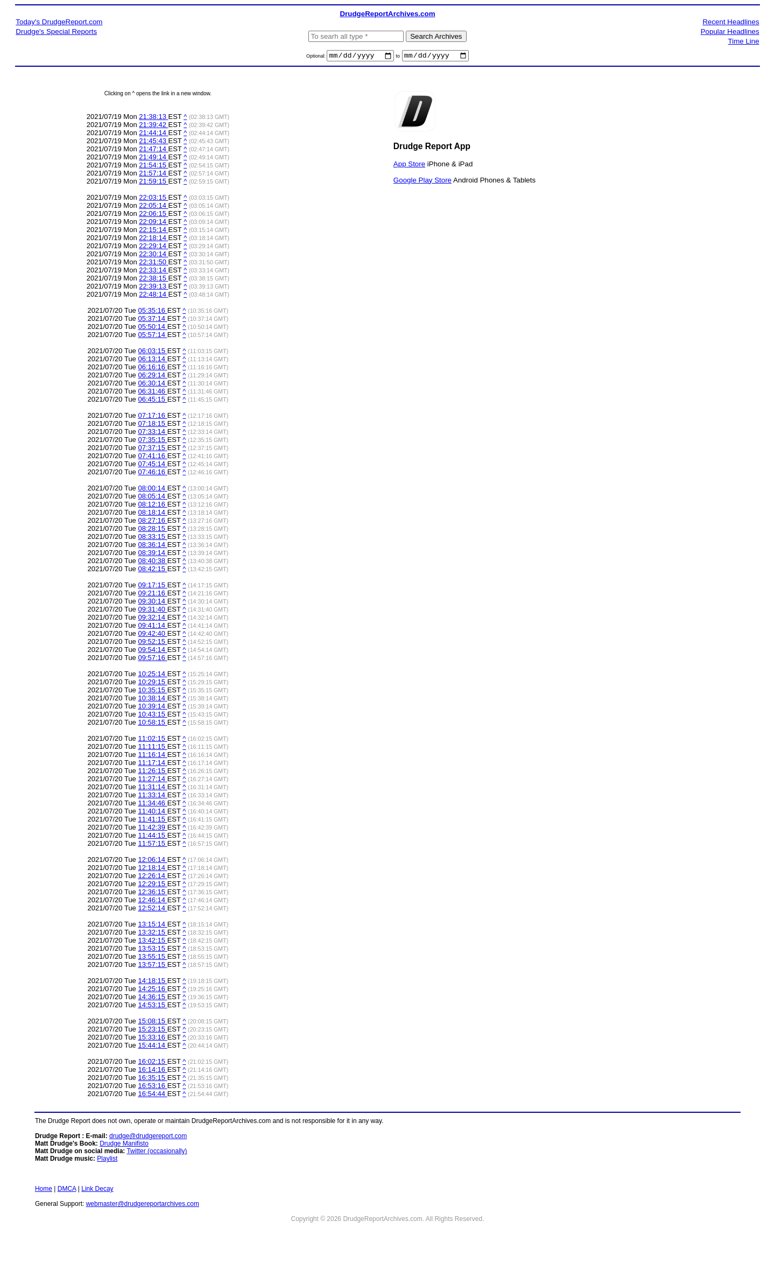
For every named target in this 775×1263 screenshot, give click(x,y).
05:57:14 (152, 336)
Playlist (107, 1160)
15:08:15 (152, 1023)
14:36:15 (152, 998)
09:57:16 (152, 659)
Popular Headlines (730, 31)
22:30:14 (153, 255)
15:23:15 (152, 1031)
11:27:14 (152, 780)
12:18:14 (152, 869)
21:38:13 (153, 118)
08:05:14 (152, 498)
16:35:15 (152, 1079)
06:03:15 (152, 352)
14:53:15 (152, 1006)
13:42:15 (152, 942)
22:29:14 (153, 247)
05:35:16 (152, 312)
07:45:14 (152, 465)
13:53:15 (152, 950)
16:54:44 (152, 1095)
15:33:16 (152, 1039)
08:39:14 (152, 554)
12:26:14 (152, 877)
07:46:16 (152, 473)
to (398, 57)
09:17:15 (152, 587)
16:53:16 (152, 1087)
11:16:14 (152, 756)
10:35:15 (152, 691)
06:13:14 (152, 360)
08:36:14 (152, 546)
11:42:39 (152, 829)
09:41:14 (152, 627)
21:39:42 (153, 126)
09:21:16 (152, 595)
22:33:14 (153, 272)
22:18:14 (153, 239)
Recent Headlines (730, 22)
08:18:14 (152, 514)
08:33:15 (152, 538)
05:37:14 (152, 320)
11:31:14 (152, 788)
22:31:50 (153, 263)
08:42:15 (152, 570)
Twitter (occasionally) (156, 1152)
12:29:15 (152, 885)
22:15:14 (153, 231)
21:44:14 (153, 134)
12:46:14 (152, 901)
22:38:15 (153, 280)
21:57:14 (153, 175)
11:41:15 (152, 821)
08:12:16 (152, 506)
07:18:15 (152, 425)
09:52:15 (152, 643)
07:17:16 (152, 417)
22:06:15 (153, 215)
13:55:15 (152, 958)
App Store (409, 165)
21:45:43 (153, 142)
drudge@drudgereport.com (148, 1137)
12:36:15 (152, 893)
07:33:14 (152, 433)
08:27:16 (152, 522)
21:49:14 (153, 159)
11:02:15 (152, 740)
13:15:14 (152, 926)
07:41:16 (152, 457)
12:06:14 (152, 861)
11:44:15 (152, 837)
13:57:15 (152, 966)
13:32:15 (152, 934)
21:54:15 (153, 167)
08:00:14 (152, 490)
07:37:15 (152, 449)
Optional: (316, 57)
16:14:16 (152, 1071)
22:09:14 (153, 223)
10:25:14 (152, 675)
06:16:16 (152, 368)
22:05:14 (153, 207)
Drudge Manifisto (124, 1145)
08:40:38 (152, 562)
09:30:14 (152, 603)
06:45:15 (152, 401)
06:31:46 (152, 393)
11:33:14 (152, 796)
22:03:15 (153, 199)
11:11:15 (152, 748)
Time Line (743, 41)
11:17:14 (152, 764)
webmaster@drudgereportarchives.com (142, 1205)
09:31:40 (152, 611)
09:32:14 (152, 619)
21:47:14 (153, 150)
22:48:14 (153, 296)
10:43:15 (152, 716)
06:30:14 (152, 385)
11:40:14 (152, 813)
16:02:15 (152, 1063)
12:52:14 (152, 910)
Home (43, 1190)
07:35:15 (152, 441)
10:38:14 (152, 700)
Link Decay (97, 1190)
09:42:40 (152, 635)
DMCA (67, 1190)
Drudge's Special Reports (56, 31)
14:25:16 (152, 990)
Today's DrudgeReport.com (59, 22)
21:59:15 (153, 183)
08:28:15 (152, 530)
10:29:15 (152, 683)
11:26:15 (152, 772)
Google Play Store (422, 181)
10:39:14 (152, 708)
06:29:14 (152, 377)
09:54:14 (152, 651)
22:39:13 (153, 288)
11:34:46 (152, 805)
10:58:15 (152, 724)
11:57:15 (152, 845)
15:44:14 (152, 1047)
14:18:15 (152, 982)
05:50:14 (152, 328)
